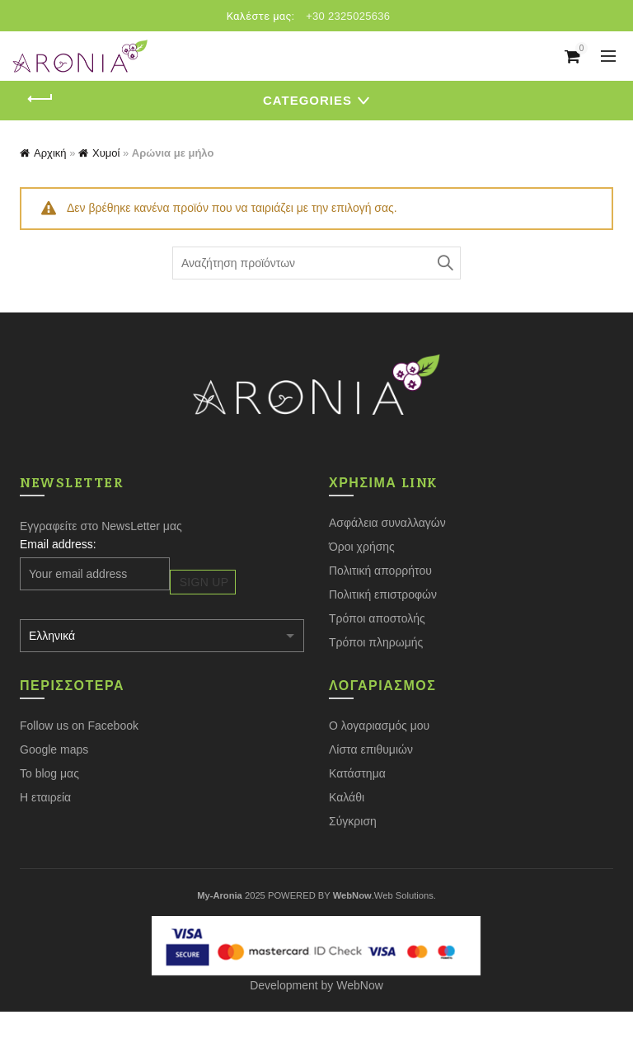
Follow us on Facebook (79, 725)
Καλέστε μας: (261, 16)
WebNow (359, 985)
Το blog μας (49, 773)
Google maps (54, 749)
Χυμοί (106, 153)
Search (444, 263)
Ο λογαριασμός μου (379, 725)
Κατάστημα (357, 773)
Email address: (58, 544)
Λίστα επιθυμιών (371, 749)
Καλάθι (346, 797)
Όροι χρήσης (362, 546)
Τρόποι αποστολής (377, 618)
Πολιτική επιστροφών (383, 594)
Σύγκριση (353, 821)
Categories (307, 100)
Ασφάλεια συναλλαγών (387, 522)
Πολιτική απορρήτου (380, 570)
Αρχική (50, 153)
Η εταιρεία (45, 797)
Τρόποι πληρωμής (376, 642)
